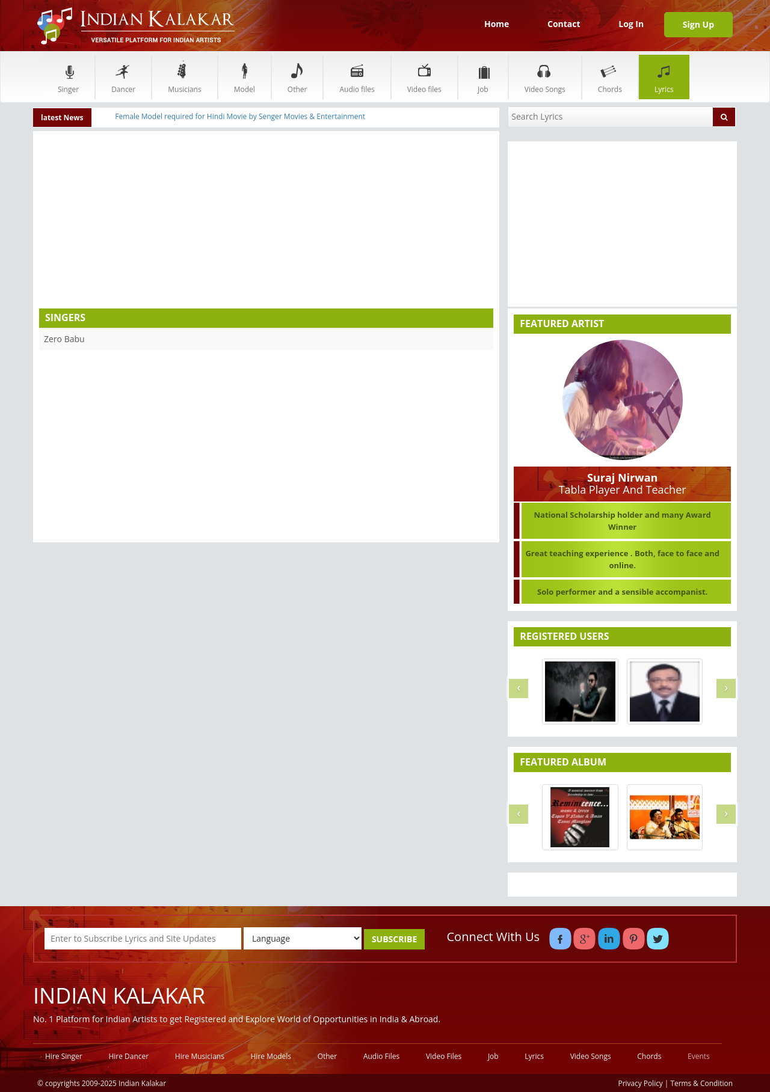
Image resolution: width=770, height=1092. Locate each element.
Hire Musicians (199, 1056)
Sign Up (698, 24)
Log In (631, 23)
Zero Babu (64, 339)
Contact (564, 23)
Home (496, 23)
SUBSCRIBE (394, 939)
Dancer (123, 76)
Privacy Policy (640, 1083)
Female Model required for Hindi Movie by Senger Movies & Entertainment (240, 116)
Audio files (356, 76)
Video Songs (545, 76)
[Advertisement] (152, 221)
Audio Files (381, 1056)
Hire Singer (63, 1056)
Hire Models (271, 1056)
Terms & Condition (702, 1083)
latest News (62, 117)
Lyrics (664, 76)
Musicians (184, 76)
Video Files (443, 1056)
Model (244, 76)
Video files (424, 76)
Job (483, 76)
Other (297, 76)
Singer (68, 76)
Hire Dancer (128, 1056)
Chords (610, 76)
